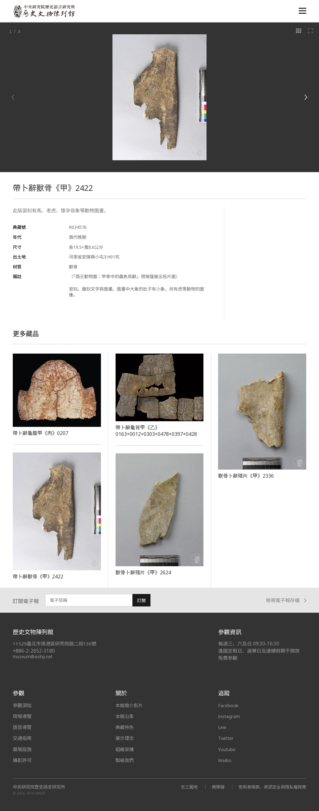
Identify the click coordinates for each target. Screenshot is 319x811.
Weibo (225, 760)
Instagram (229, 716)
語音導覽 (22, 727)
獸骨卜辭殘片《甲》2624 (144, 572)
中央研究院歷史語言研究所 (39, 787)
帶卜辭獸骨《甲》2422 (38, 576)
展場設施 (22, 749)
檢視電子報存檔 (286, 600)
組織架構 (125, 749)
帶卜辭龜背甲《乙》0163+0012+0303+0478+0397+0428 (157, 430)
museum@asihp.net (33, 656)
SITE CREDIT (36, 793)
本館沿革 (125, 716)
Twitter (226, 738)
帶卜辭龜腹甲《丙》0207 (41, 433)
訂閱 (141, 600)
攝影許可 (22, 760)
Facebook (229, 705)
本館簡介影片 (130, 705)
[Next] (305, 97)
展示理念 (125, 738)
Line (222, 727)
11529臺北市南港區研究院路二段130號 (55, 643)
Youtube (227, 749)
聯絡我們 (125, 760)
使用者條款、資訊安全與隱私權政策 (271, 787)
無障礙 (215, 787)
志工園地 (186, 787)
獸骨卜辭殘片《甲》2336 (246, 475)
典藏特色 (125, 727)
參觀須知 (22, 705)
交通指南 (22, 738)
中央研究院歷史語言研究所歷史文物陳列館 (44, 11)
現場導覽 (22, 716)
